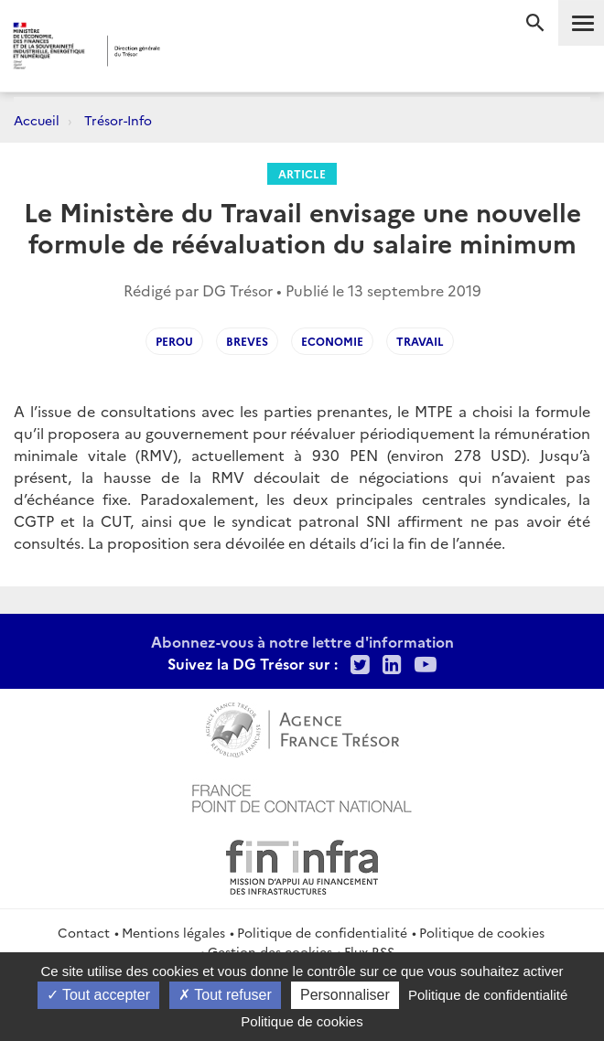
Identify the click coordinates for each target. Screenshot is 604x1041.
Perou (174, 341)
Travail (420, 341)
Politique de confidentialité (322, 932)
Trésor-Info (118, 120)
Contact (84, 932)
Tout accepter (98, 995)
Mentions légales (173, 932)
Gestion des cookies (270, 951)
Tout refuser (225, 995)
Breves (247, 341)
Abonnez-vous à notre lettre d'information (302, 641)
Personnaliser (345, 995)
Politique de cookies (482, 932)
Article (302, 173)
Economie (332, 341)
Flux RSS (369, 951)
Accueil (36, 120)
